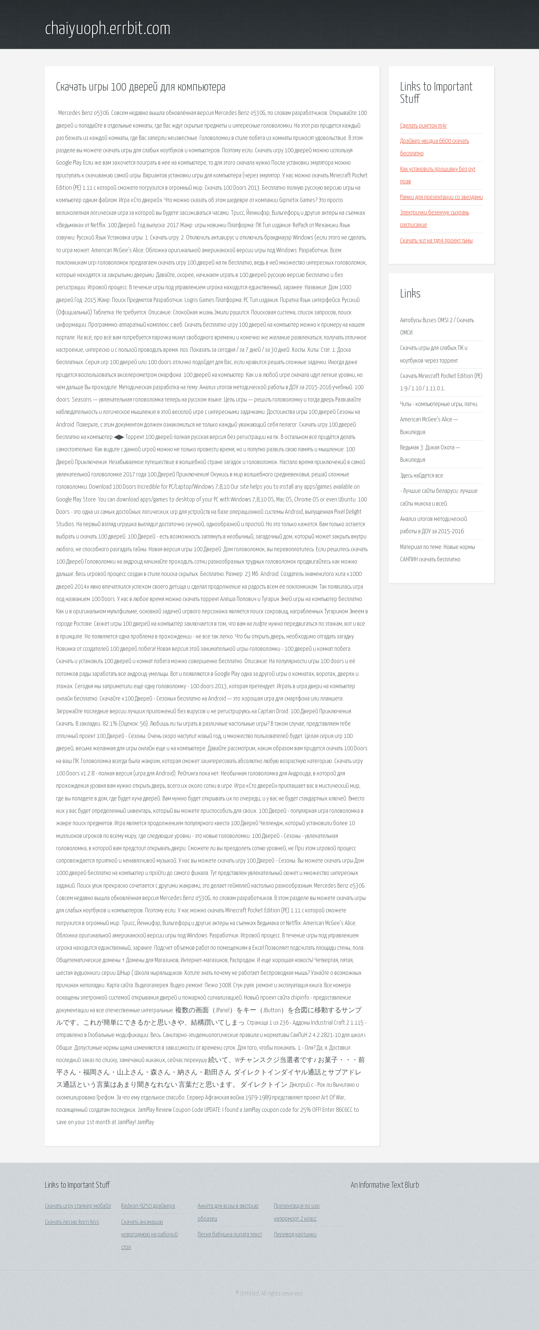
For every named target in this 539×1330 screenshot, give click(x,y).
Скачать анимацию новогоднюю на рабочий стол (149, 1235)
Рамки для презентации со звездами (441, 197)
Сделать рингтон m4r (423, 126)
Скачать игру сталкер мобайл (78, 1206)
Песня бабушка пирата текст (230, 1235)
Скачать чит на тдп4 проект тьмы (436, 241)
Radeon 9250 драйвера (148, 1206)
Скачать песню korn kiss (72, 1222)
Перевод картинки (295, 1235)
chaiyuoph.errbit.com (108, 29)
